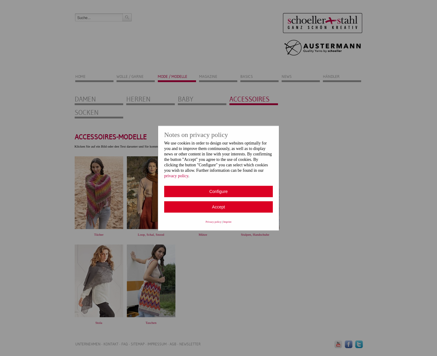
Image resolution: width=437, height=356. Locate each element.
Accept (218, 206)
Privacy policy (214, 221)
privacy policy (176, 175)
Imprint (227, 221)
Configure (218, 191)
